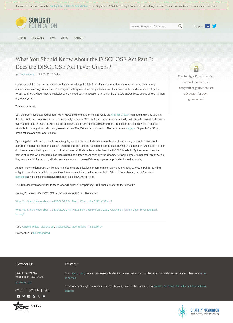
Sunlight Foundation (36, 22)
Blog (53, 38)
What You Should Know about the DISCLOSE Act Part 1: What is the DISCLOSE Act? (63, 201)
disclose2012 (63, 226)
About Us (34, 290)
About (22, 38)
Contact (79, 38)
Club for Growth (120, 114)
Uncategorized (41, 233)
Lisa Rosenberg (26, 74)
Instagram (34, 296)
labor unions (79, 226)
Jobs (47, 290)
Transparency (95, 226)
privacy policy (77, 273)
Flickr (28, 296)
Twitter (214, 26)
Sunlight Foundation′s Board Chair (69, 6)
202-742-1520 (23, 282)
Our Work (38, 38)
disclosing (21, 176)
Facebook (207, 26)
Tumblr (39, 296)
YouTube (44, 296)
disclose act (47, 226)
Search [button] (180, 26)
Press (64, 38)
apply (130, 128)
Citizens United (30, 226)
